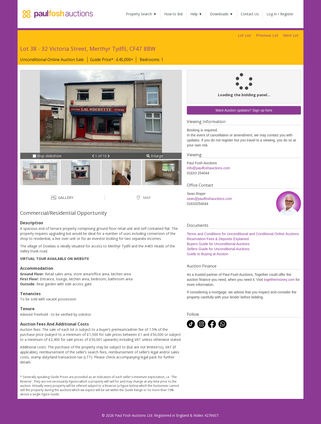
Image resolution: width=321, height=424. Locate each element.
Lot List (244, 35)
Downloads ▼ (221, 14)
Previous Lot (267, 35)
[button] (93, 155)
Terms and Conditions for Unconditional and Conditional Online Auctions (243, 234)
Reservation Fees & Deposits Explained (218, 239)
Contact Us (250, 14)
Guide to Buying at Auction (207, 254)
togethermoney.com (279, 280)
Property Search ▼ (141, 14)
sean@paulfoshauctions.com (209, 199)
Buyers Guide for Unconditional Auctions (218, 244)
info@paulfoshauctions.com (208, 168)
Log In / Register (280, 14)
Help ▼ (196, 14)
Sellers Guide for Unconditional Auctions (218, 249)
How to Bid (173, 14)
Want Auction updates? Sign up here (243, 110)
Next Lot (290, 35)
